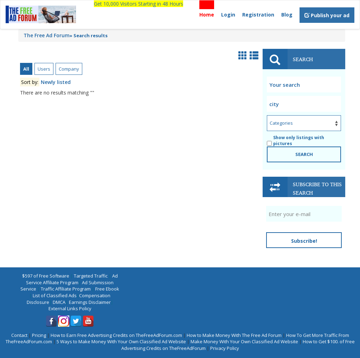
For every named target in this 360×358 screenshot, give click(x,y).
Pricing (39, 335)
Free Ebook (107, 289)
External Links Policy (70, 308)
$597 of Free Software (45, 276)
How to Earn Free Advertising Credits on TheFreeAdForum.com (116, 335)
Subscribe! (304, 240)
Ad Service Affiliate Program (72, 279)
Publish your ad (326, 15)
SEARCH (304, 154)
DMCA (59, 302)
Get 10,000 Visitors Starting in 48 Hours (138, 3)
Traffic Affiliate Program (66, 289)
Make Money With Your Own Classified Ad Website (244, 341)
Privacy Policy (224, 348)
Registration (258, 14)
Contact (19, 335)
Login (228, 14)
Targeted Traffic (91, 276)
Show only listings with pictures (295, 141)
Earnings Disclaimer (90, 302)
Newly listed (56, 82)
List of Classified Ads (55, 295)
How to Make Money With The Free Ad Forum (234, 335)
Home (206, 14)
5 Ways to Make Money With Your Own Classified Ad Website (121, 341)
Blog (286, 14)
